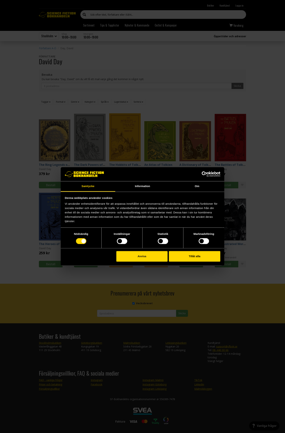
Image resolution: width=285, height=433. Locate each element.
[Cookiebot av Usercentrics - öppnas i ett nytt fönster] (204, 174)
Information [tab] (142, 186)
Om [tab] (197, 186)
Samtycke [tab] (88, 186)
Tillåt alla (194, 256)
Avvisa (142, 256)
